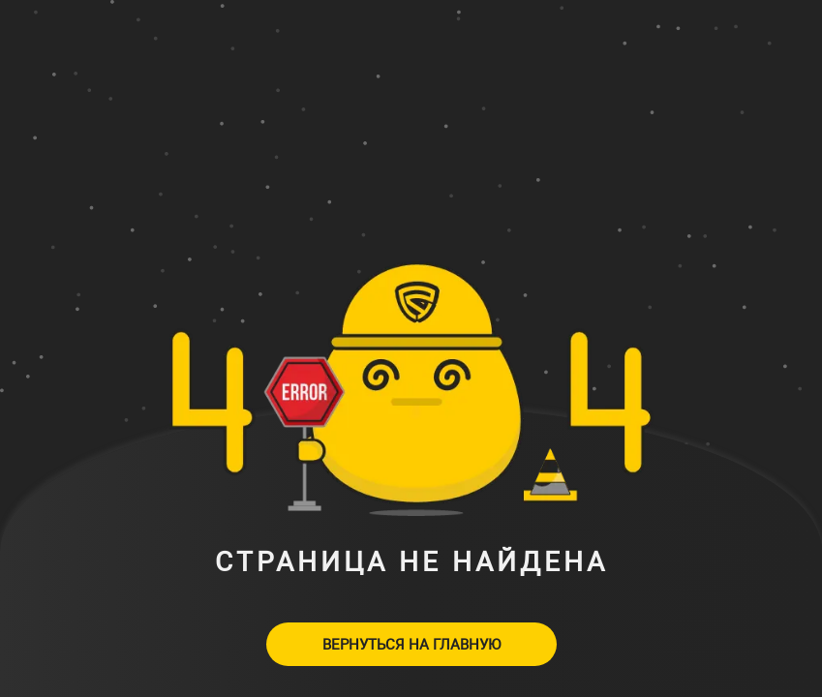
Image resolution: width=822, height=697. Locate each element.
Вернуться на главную (411, 643)
